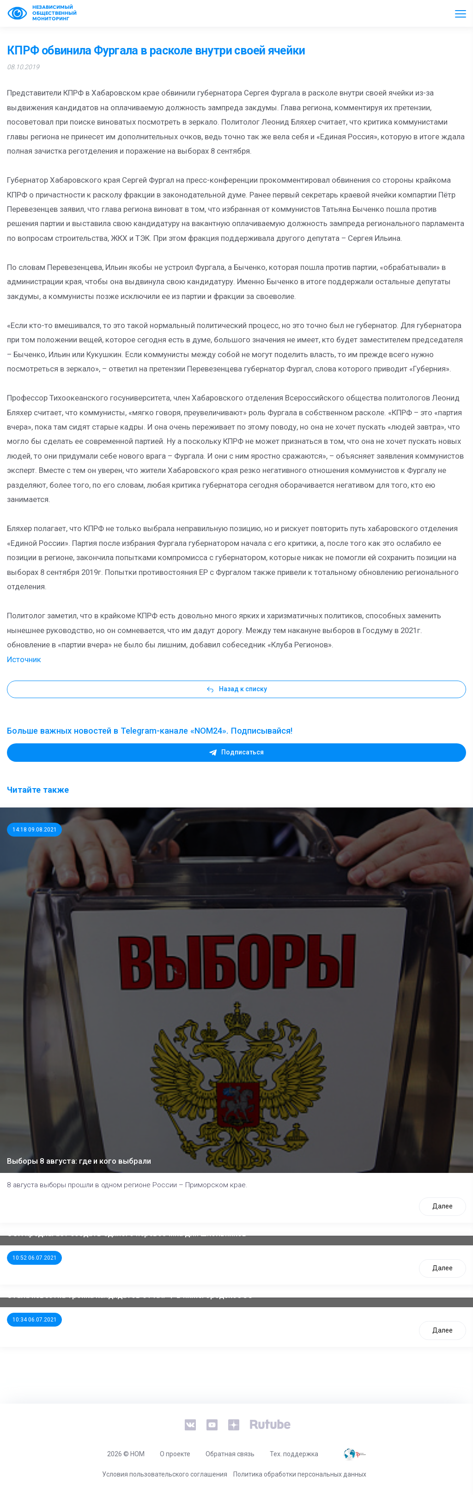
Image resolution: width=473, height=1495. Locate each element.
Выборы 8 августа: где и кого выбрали (79, 1161)
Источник (24, 659)
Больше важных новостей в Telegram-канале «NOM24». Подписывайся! (149, 731)
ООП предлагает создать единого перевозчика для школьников (127, 1233)
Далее (442, 1206)
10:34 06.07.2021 (34, 1319)
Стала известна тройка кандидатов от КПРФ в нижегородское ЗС (130, 1295)
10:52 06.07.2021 (34, 1258)
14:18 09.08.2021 (34, 829)
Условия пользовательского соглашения (164, 1474)
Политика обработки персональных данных (299, 1474)
